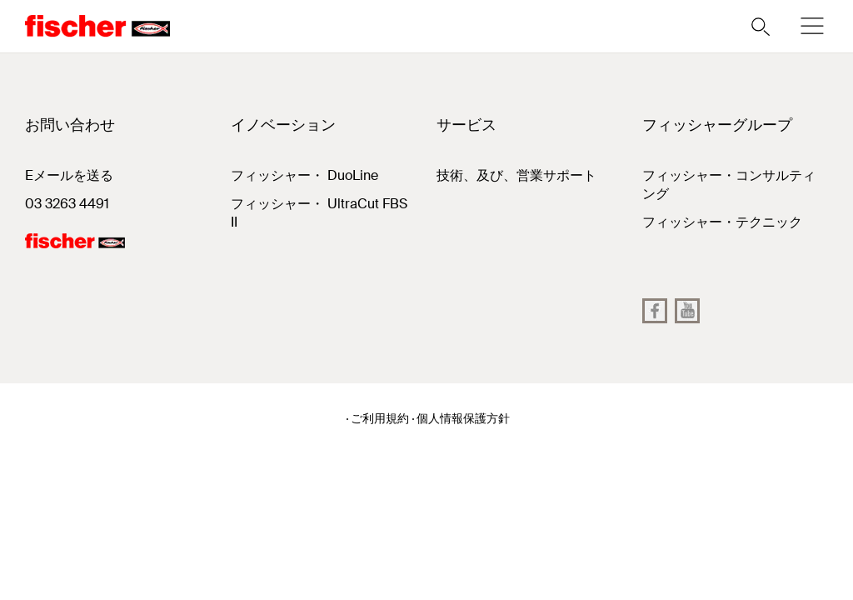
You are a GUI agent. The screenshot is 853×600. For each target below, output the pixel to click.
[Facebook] (654, 310)
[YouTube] (687, 310)
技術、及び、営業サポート (516, 175)
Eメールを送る (69, 175)
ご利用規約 (380, 418)
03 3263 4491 (67, 203)
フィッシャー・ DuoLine (304, 175)
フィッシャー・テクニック (722, 222)
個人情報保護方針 (463, 418)
